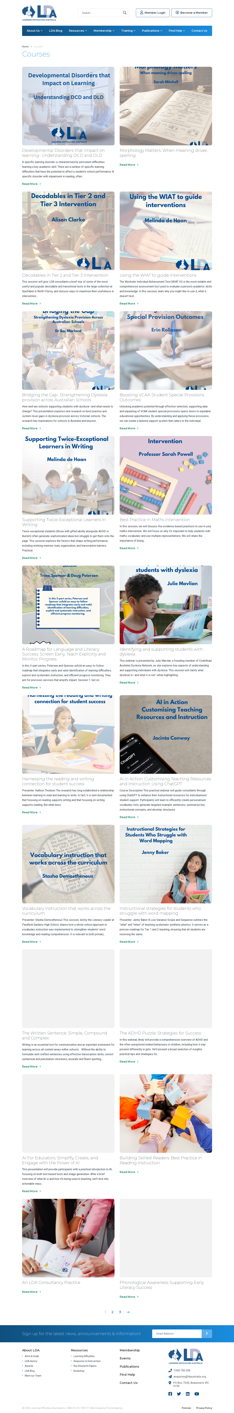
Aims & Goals (32, 1356)
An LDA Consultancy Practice (51, 1282)
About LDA (31, 1350)
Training (128, 30)
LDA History (31, 1361)
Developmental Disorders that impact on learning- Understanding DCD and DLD (63, 153)
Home (25, 46)
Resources (78, 30)
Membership (104, 30)
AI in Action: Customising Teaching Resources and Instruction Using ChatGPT (165, 781)
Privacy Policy (204, 1408)
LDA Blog (55, 30)
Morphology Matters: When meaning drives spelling (163, 153)
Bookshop (79, 1371)
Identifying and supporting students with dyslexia (161, 652)
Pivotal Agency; (114, 1408)
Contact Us (199, 30)
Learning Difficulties (84, 1356)
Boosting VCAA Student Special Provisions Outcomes (162, 397)
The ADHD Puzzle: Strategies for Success (160, 1033)
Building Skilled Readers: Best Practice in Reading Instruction (161, 1160)
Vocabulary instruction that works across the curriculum (66, 911)
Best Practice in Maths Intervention (155, 519)
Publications (152, 30)
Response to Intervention (87, 1361)
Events (125, 1358)
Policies (186, 1408)
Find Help (177, 30)
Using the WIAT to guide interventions (158, 275)
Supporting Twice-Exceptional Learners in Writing (64, 522)
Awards (29, 1366)
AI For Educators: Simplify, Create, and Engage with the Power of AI (60, 1160)
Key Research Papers (85, 1366)
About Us (34, 30)
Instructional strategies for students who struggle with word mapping (160, 911)
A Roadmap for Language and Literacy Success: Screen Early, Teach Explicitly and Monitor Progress (64, 654)
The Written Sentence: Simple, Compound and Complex (64, 1035)
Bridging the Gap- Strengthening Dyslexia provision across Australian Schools (64, 397)
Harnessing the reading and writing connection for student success (58, 781)
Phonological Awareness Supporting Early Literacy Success (162, 1285)
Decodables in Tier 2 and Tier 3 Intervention (65, 275)
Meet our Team (33, 1375)
